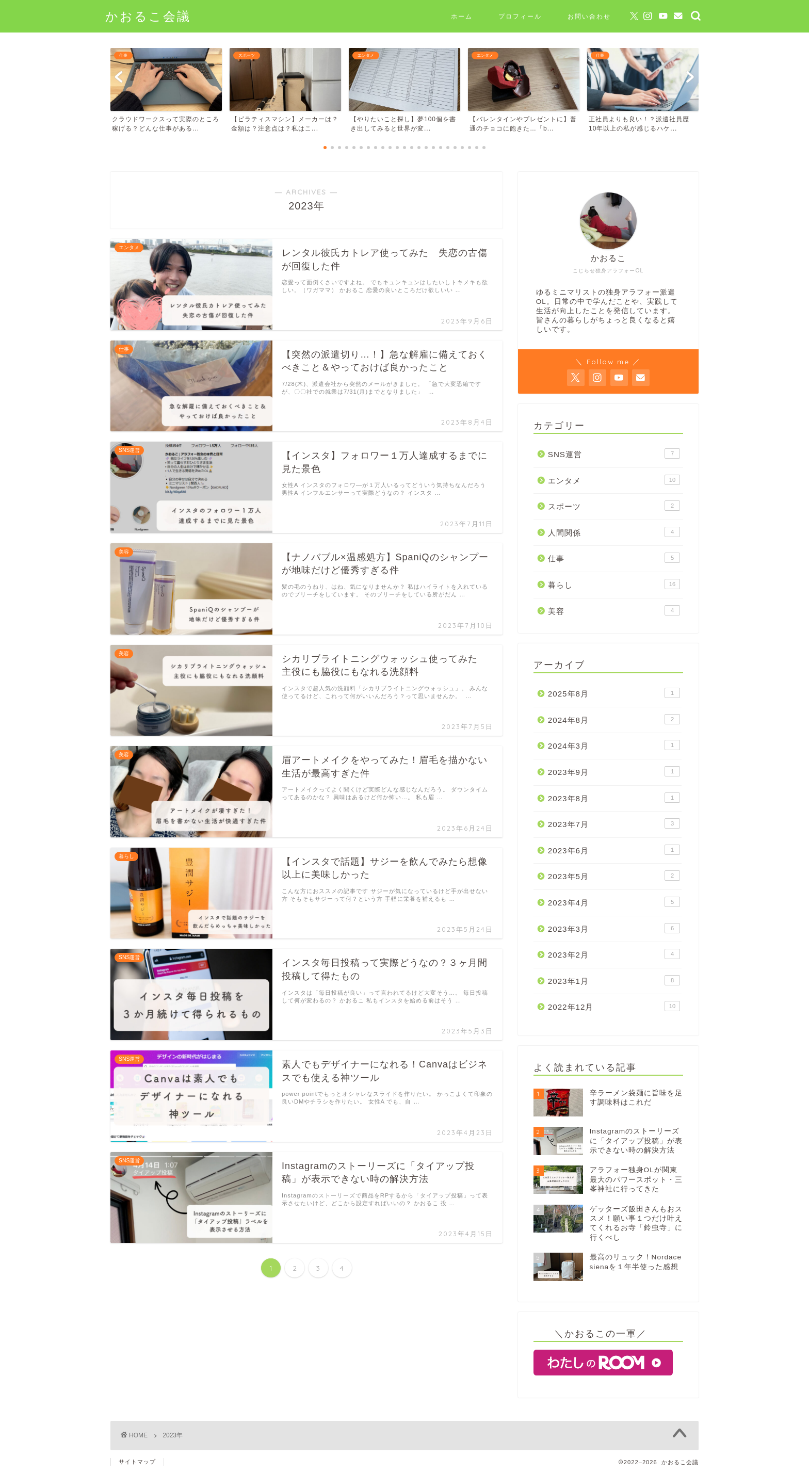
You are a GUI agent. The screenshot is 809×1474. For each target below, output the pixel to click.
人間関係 (614, 532)
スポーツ (614, 505)
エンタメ (614, 480)
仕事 (614, 558)
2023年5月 (614, 875)
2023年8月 (614, 797)
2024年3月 (614, 745)
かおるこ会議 (148, 16)
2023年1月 (614, 980)
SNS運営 (614, 453)
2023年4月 (614, 902)
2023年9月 (614, 771)
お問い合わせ (589, 16)
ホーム (462, 16)
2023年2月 (614, 954)
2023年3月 (614, 928)
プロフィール (520, 16)
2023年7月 (614, 823)
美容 (614, 610)
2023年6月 (614, 850)
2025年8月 (614, 693)
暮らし (614, 584)
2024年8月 (614, 719)
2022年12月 (614, 1006)
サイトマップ (137, 1462)
